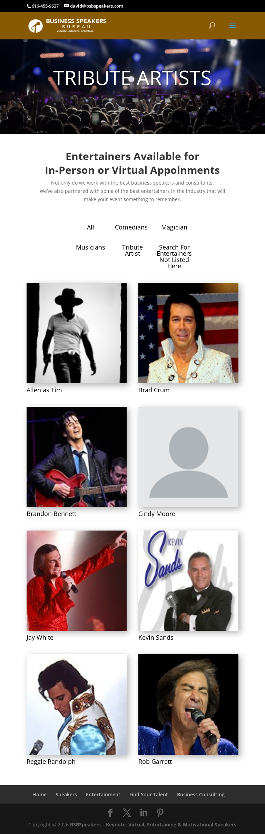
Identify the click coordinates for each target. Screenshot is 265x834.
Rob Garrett (155, 761)
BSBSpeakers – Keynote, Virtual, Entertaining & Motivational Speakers (153, 824)
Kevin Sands (156, 637)
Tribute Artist (132, 250)
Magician (174, 227)
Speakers (66, 794)
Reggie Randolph (51, 761)
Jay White (40, 637)
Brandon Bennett (51, 513)
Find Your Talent (148, 794)
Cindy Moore (156, 513)
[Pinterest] (160, 813)
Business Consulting (201, 794)
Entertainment (103, 794)
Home (39, 794)
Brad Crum (154, 390)
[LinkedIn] (143, 813)
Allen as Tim (44, 390)
